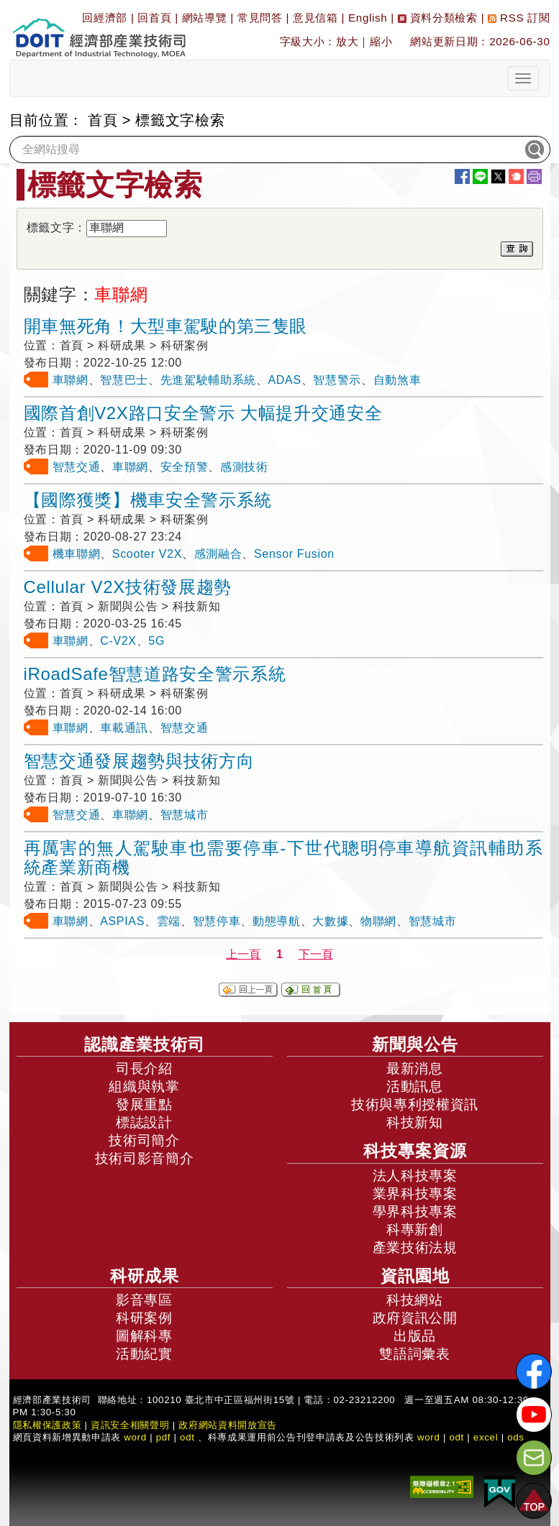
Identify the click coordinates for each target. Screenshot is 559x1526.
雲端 (169, 921)
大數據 (330, 921)
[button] (534, 1501)
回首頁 (154, 18)
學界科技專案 (415, 1211)
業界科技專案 (415, 1193)
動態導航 (277, 921)
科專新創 (414, 1229)
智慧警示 (337, 380)
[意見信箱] (534, 1458)
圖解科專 (144, 1335)
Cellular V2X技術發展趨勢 (128, 587)
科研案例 (144, 1317)
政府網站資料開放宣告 (227, 1425)
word (428, 1437)
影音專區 (144, 1299)
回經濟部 (104, 18)
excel (485, 1437)
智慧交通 (77, 467)
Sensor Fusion (294, 554)
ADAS (284, 380)
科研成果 (144, 1276)
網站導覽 (204, 18)
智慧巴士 (124, 380)
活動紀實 (144, 1353)
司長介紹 (144, 1068)
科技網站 (414, 1299)
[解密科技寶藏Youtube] (534, 1415)
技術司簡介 (144, 1140)
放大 (347, 41)
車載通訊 (124, 728)
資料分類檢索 (438, 18)
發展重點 (144, 1104)
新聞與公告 (415, 1044)
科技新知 (414, 1122)
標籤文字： (56, 227)
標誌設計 (144, 1122)
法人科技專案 (415, 1175)
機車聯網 (77, 554)
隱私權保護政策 (47, 1425)
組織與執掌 (144, 1086)
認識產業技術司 (144, 1044)
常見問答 (260, 18)
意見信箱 (315, 18)
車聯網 (70, 380)
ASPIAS (122, 921)
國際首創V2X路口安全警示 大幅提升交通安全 (203, 413)
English (367, 18)
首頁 (102, 120)
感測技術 (244, 467)
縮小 (381, 41)
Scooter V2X (147, 554)
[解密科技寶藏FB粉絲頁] (534, 1371)
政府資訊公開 (415, 1317)
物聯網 (378, 921)
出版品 (415, 1335)
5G (156, 641)
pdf (163, 1437)
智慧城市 (184, 815)
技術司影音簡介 (144, 1158)
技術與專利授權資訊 (414, 1104)
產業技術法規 (415, 1247)
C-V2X (118, 641)
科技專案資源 (415, 1150)
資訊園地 (415, 1276)
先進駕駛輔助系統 (208, 380)
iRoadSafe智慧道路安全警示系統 (155, 674)
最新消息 (414, 1068)
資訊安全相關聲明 (130, 1425)
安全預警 (184, 467)
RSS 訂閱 (519, 18)
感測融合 (218, 554)
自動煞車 (397, 380)
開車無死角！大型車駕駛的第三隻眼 (166, 326)
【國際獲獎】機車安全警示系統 (148, 500)
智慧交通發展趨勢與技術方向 (139, 761)
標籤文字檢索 (179, 120)
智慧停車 (217, 921)
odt (187, 1437)
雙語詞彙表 (414, 1353)
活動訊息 (414, 1086)
